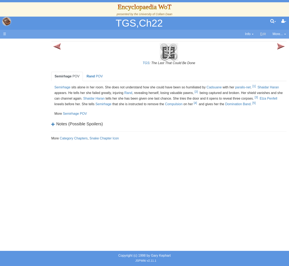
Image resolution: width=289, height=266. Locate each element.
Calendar (26, 88)
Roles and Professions (36, 140)
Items (24, 154)
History (25, 83)
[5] (97, 107)
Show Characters (32, 126)
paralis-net (257, 87)
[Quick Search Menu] (273, 21)
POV (80, 76)
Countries (35, 107)
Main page (19, 43)
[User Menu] (284, 21)
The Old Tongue (31, 112)
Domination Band (81, 109)
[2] (220, 91)
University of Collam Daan (155, 14)
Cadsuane (227, 87)
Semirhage (76, 87)
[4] (245, 102)
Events (25, 93)
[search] (273, 21)
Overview (35, 102)
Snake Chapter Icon (118, 143)
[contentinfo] (249, 34)
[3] (83, 102)
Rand (152, 93)
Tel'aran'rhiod (29, 169)
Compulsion (224, 103)
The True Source (32, 79)
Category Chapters (87, 143)
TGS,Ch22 (139, 23)
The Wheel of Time (34, 74)
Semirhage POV (89, 118)
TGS (152, 63)
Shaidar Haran (134, 97)
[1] (267, 86)
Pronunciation (30, 183)
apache (6, 21)
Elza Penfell (95, 103)
